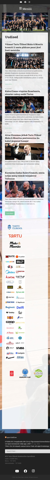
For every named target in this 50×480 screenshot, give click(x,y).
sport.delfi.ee (12, 437)
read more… (9, 84)
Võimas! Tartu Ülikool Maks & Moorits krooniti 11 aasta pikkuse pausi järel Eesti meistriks (24, 47)
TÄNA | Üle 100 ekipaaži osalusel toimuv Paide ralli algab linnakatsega (27, 446)
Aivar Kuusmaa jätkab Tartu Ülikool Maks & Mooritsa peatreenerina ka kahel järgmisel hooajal (23, 138)
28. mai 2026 (8, 88)
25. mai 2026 (8, 132)
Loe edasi (9, 213)
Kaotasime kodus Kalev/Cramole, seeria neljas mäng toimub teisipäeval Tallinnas (24, 175)
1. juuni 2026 (8, 41)
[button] (25, 9)
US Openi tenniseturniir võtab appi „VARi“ (18, 444)
